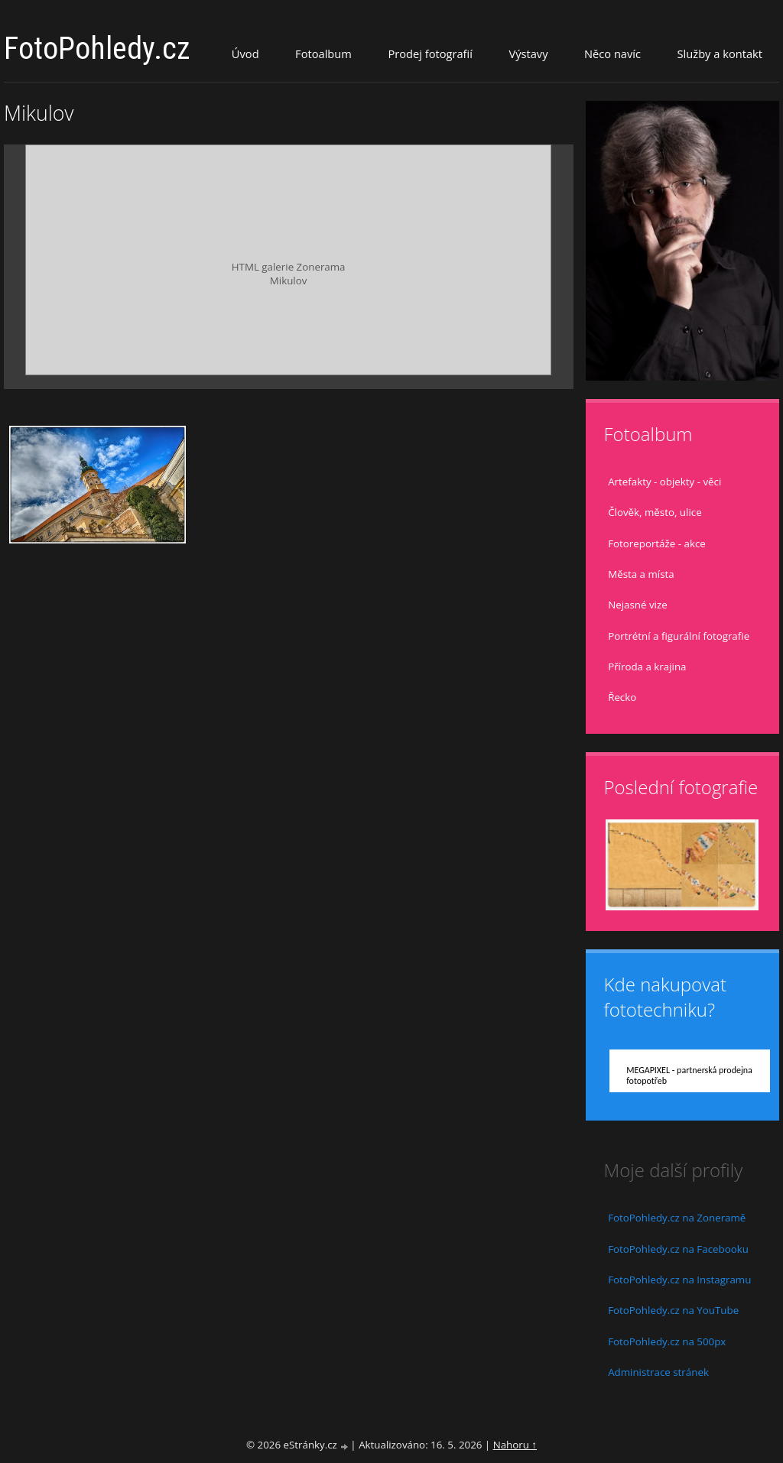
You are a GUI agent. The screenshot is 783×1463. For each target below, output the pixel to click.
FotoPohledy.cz (97, 48)
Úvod (245, 53)
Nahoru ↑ (515, 1445)
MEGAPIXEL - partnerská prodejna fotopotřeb (689, 1075)
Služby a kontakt (719, 53)
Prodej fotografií (430, 53)
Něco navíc (612, 53)
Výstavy (527, 53)
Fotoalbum (323, 53)
